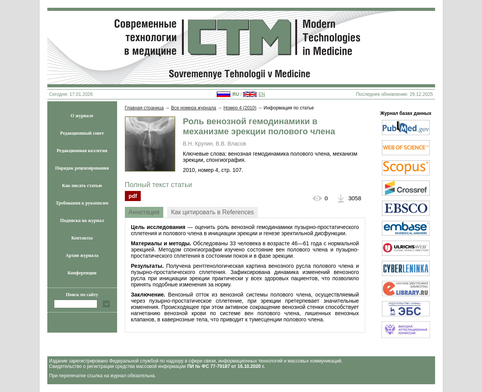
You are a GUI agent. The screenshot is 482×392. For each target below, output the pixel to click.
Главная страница (144, 108)
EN (262, 94)
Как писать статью (82, 185)
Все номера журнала (193, 108)
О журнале (82, 115)
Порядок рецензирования (82, 168)
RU (235, 94)
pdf (133, 196)
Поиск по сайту (82, 294)
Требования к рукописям (82, 203)
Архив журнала (82, 255)
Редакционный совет (82, 133)
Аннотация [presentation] (144, 212)
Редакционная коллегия (82, 150)
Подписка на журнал (82, 220)
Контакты (82, 238)
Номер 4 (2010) (239, 108)
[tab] (144, 212)
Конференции (81, 273)
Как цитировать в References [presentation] (212, 212)
